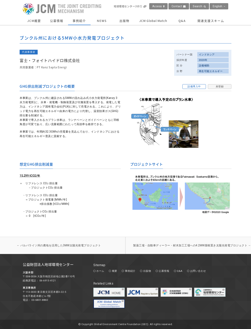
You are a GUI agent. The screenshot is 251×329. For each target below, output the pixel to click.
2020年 (203, 60)
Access (158, 6)
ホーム (100, 270)
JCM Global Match (153, 21)
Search (199, 6)
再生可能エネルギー (211, 71)
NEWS (102, 21)
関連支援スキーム (210, 21)
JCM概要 (34, 21)
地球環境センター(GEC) (130, 6)
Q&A (182, 21)
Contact (179, 6)
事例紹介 (79, 21)
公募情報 (56, 21)
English (219, 6)
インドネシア (207, 54)
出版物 (124, 21)
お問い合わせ (198, 270)
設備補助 (204, 65)
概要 (114, 270)
